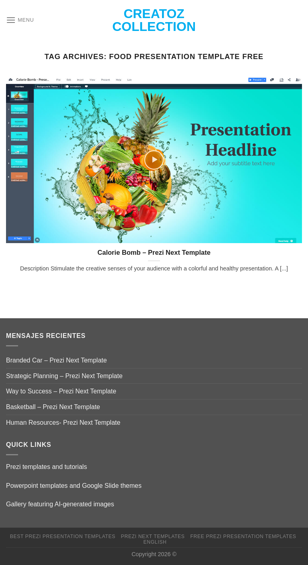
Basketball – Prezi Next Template (53, 406)
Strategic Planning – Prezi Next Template (64, 376)
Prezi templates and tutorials (46, 466)
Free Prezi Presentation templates (243, 536)
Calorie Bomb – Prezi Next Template (154, 252)
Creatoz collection (154, 20)
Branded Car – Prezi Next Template (56, 360)
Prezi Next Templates (153, 536)
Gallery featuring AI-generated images (60, 504)
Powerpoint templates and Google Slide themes (74, 485)
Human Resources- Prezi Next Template (63, 422)
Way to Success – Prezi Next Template (61, 391)
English (154, 542)
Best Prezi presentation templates (63, 536)
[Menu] (20, 20)
